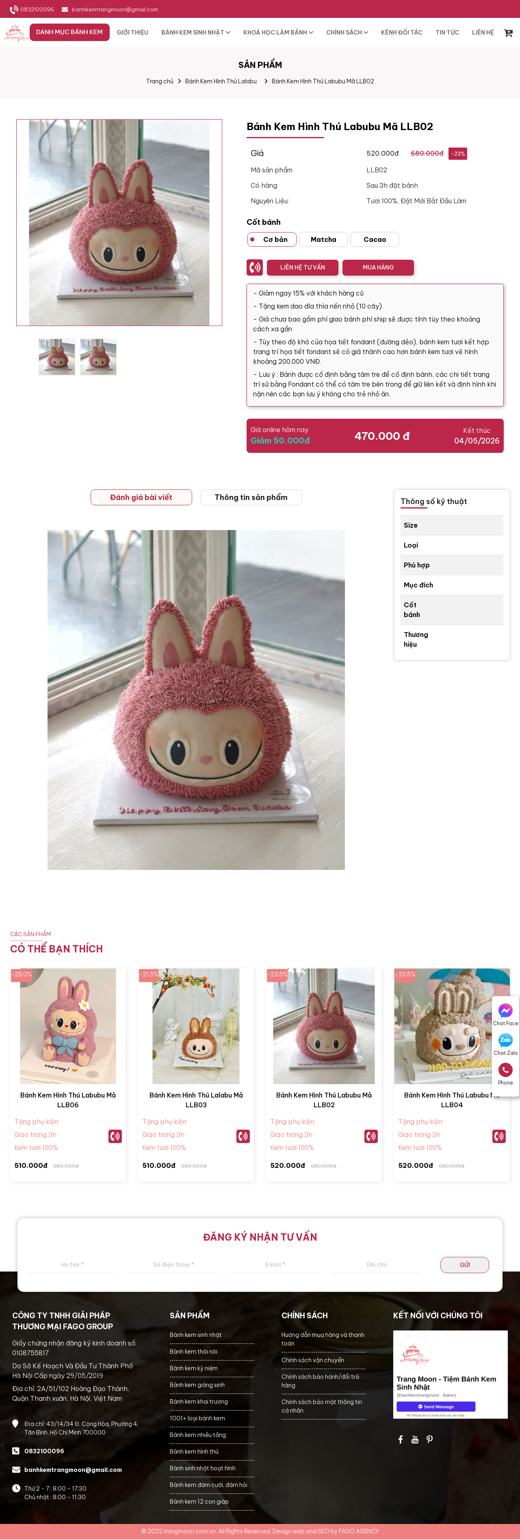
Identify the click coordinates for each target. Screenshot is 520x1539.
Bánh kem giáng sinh (197, 1385)
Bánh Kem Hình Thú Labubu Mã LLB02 (323, 81)
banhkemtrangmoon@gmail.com (115, 9)
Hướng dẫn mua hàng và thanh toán (323, 1339)
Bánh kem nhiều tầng (198, 1435)
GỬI (465, 1265)
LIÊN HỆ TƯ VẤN (302, 267)
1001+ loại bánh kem (197, 1418)
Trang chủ (159, 81)
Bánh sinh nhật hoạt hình (203, 1468)
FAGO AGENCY (359, 1531)
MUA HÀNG (378, 267)
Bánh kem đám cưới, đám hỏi (208, 1485)
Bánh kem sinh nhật (196, 1335)
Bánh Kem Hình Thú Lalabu (221, 81)
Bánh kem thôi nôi (193, 1351)
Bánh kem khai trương (199, 1401)
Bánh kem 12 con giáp (199, 1501)
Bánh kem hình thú (194, 1451)
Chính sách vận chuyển (313, 1360)
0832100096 (37, 9)
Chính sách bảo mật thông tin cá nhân (322, 1406)
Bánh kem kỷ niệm (194, 1368)
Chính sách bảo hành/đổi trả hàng (320, 1381)
